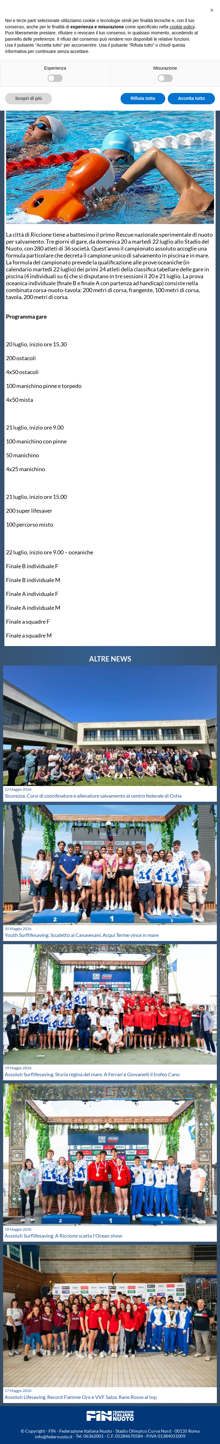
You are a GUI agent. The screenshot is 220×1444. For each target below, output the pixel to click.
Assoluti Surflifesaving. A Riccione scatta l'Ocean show (63, 1236)
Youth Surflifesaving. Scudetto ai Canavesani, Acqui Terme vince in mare (82, 935)
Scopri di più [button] (28, 98)
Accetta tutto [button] (191, 98)
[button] (212, 10)
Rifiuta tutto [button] (143, 98)
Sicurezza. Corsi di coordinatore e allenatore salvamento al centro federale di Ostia (93, 796)
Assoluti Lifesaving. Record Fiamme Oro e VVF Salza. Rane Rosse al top (81, 1397)
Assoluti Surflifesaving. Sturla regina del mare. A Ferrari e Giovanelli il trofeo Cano (92, 1074)
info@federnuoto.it (53, 1436)
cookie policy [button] (182, 26)
